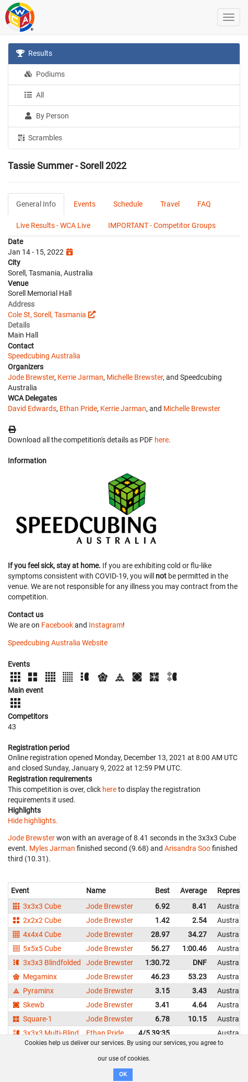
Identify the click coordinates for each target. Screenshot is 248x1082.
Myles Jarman (52, 848)
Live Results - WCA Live (53, 225)
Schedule (128, 204)
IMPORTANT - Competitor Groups (162, 225)
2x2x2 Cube (36, 920)
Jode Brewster (31, 377)
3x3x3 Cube (36, 906)
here (162, 440)
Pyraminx (32, 991)
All (34, 95)
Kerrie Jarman (80, 377)
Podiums (44, 74)
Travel (170, 204)
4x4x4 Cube (36, 934)
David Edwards (32, 408)
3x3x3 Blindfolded (46, 962)
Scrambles (39, 137)
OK (123, 1074)
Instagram (106, 625)
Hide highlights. (33, 820)
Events (85, 204)
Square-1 (31, 1019)
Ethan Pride (78, 408)
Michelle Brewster (135, 377)
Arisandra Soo (187, 848)
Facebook (57, 625)
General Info (36, 204)
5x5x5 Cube (36, 948)
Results (34, 53)
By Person (46, 116)
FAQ (204, 204)
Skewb (27, 1005)
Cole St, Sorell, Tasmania (47, 314)
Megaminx (34, 976)
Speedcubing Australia (44, 356)
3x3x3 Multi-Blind (45, 1033)
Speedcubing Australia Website (58, 643)
